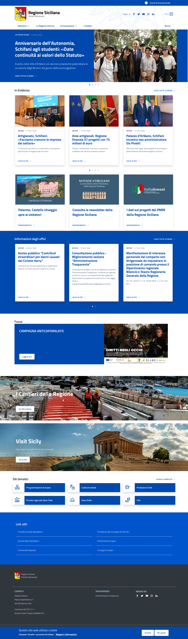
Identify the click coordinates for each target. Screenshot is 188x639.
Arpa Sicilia (87, 501)
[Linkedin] (149, 13)
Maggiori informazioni (66, 634)
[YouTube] (139, 13)
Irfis (138, 501)
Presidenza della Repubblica (30, 532)
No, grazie (161, 633)
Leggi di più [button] (27, 357)
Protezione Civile (144, 488)
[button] (170, 14)
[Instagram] (144, 13)
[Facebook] (129, 13)
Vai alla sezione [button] (25, 409)
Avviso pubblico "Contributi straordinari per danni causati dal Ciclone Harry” (39, 257)
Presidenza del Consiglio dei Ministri (113, 532)
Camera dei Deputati (27, 551)
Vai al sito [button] (23, 460)
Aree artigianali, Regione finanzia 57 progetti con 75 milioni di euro (91, 139)
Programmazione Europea (38, 488)
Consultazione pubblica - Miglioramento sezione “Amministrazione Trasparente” (89, 259)
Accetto (148, 633)
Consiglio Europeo (105, 551)
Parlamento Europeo (106, 541)
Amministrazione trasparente (107, 596)
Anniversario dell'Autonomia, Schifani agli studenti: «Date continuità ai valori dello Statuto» (49, 49)
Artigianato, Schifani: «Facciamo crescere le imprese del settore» (33, 139)
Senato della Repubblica (28, 541)
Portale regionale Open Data (39, 501)
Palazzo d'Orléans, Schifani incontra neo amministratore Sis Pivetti (146, 139)
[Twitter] (134, 13)
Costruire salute (89, 488)
